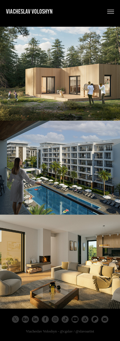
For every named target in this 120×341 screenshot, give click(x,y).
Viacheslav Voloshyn (29, 11)
